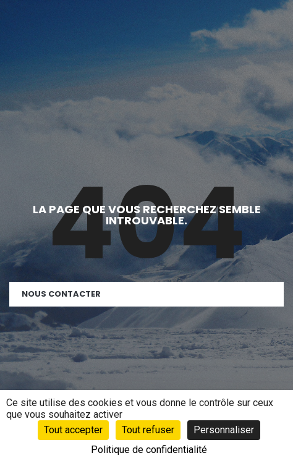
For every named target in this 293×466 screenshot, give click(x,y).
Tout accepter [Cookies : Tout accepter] (73, 430)
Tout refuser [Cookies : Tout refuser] (148, 430)
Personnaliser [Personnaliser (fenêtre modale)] (223, 430)
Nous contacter (61, 294)
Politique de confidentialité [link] (149, 449)
